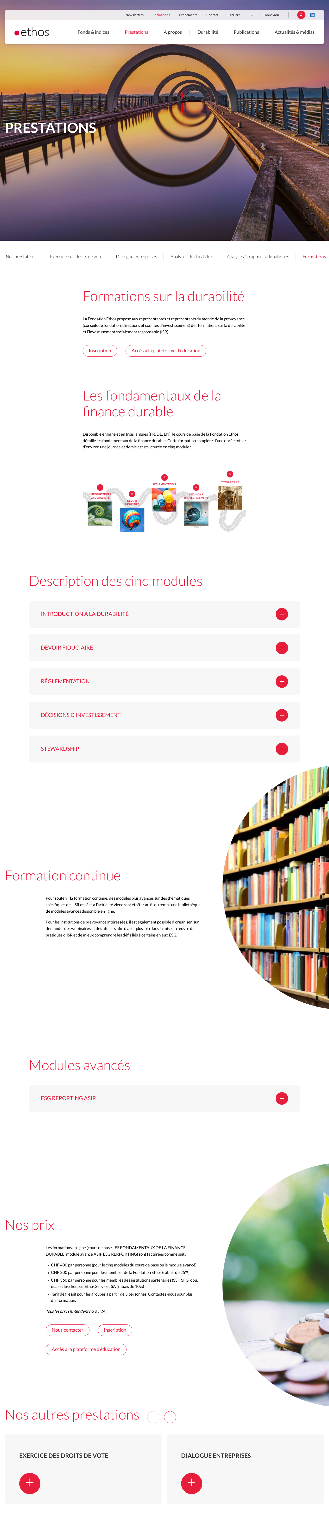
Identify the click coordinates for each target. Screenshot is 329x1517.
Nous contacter (67, 1330)
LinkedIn (312, 15)
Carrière (234, 15)
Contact (212, 15)
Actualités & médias (295, 32)
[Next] (170, 1417)
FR (251, 15)
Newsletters (135, 15)
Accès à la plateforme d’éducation (166, 351)
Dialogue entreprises (136, 257)
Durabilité (207, 32)
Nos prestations (21, 257)
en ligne (109, 434)
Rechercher (301, 15)
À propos (173, 32)
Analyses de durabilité (192, 257)
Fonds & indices (93, 32)
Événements (188, 15)
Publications (246, 32)
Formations (161, 15)
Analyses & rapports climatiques (258, 257)
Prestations (136, 32)
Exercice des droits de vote (76, 257)
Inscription (100, 351)
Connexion (271, 15)
